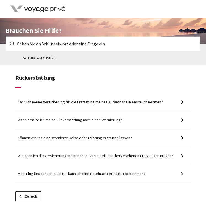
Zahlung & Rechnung (39, 58)
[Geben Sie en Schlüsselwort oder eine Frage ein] (103, 44)
